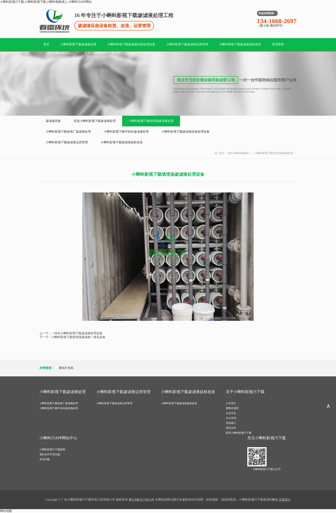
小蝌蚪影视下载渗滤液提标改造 (240, 44)
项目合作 (231, 427)
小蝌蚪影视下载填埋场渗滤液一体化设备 (78, 337)
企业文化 (231, 413)
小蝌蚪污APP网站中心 (140, 53)
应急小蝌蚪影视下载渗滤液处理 (95, 121)
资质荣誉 (278, 44)
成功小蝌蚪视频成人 (60, 53)
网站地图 (6, 511)
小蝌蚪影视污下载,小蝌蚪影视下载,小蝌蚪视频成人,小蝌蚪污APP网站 (46, 1)
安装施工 (231, 422)
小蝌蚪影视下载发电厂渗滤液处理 (68, 131)
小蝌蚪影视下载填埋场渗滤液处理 (151, 121)
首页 (46, 44)
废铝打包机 (66, 368)
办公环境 (231, 418)
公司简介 (231, 403)
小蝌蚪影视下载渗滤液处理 (78, 44)
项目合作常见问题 (49, 454)
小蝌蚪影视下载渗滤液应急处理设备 (131, 44)
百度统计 (285, 499)
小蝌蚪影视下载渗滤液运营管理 (187, 44)
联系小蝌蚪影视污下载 (239, 432)
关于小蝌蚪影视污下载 (99, 53)
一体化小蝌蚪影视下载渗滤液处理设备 (76, 333)
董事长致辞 (232, 408)
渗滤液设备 (53, 121)
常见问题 (44, 459)
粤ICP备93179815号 (141, 499)
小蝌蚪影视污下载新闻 (52, 449)
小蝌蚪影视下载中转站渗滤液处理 (126, 131)
